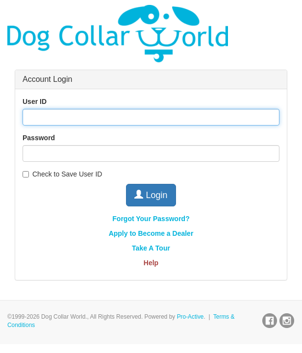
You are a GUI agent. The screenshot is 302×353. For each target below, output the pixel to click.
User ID (35, 101)
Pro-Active (190, 316)
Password (39, 138)
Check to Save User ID (62, 174)
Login (150, 195)
